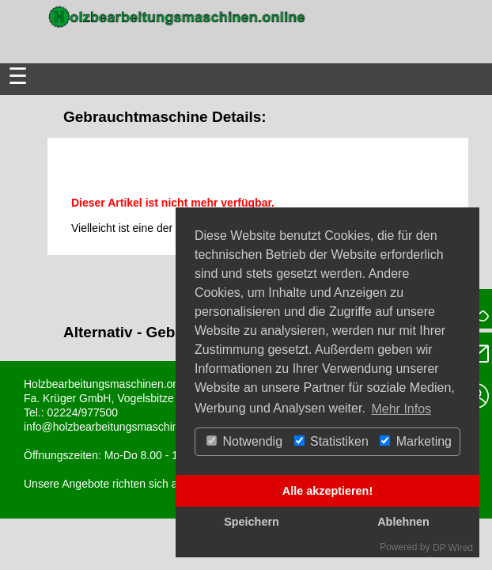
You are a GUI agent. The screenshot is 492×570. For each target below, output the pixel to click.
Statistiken (331, 441)
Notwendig (244, 441)
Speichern (251, 521)
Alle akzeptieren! (327, 490)
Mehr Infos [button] (401, 409)
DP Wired (453, 547)
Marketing (416, 441)
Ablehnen (403, 521)
